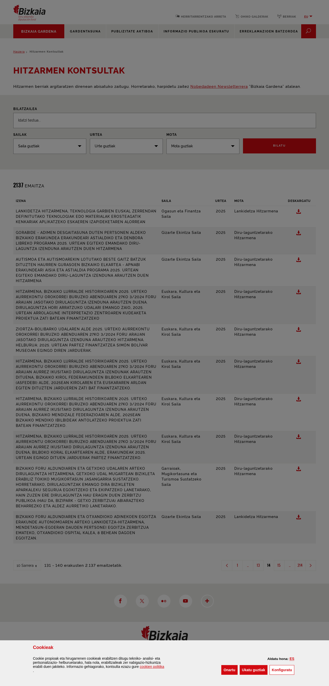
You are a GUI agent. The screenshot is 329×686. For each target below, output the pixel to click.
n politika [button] (152, 667)
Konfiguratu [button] (283, 669)
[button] (291, 659)
